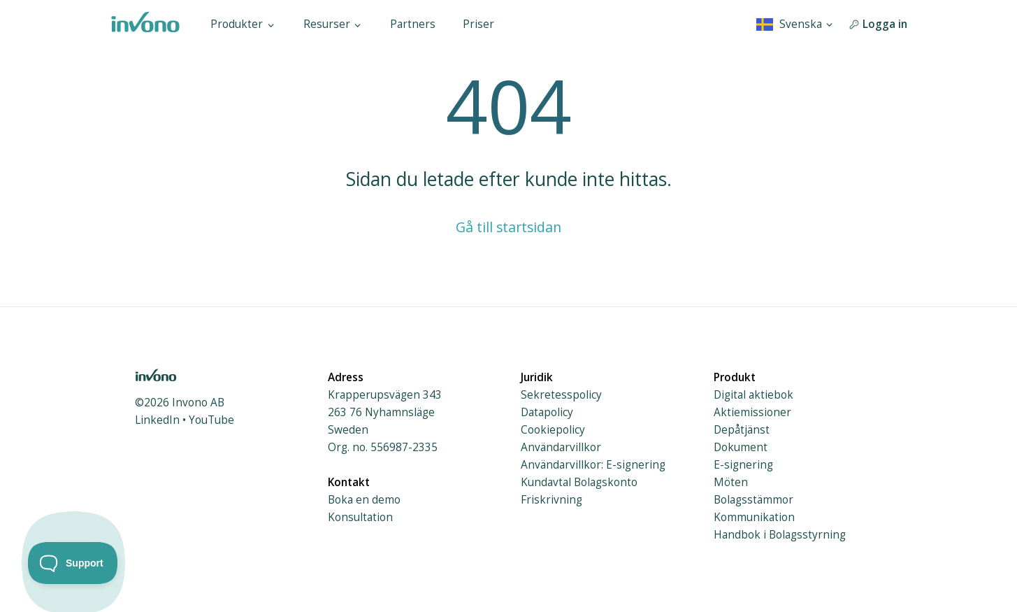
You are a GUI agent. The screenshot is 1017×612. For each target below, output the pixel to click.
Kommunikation (754, 517)
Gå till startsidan (508, 227)
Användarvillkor (561, 447)
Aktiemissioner (752, 412)
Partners (412, 24)
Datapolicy (547, 412)
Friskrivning (551, 499)
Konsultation (360, 517)
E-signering (743, 464)
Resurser (333, 24)
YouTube (211, 420)
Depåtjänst (742, 429)
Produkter (242, 24)
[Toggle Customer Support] (73, 563)
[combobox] (795, 24)
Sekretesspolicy (561, 394)
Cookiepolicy (553, 429)
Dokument (740, 447)
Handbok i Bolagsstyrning (780, 534)
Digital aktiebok (753, 394)
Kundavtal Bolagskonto (579, 482)
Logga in (878, 24)
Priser (478, 24)
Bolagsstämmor (753, 499)
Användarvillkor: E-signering (593, 464)
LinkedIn (157, 420)
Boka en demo (364, 499)
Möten (731, 482)
